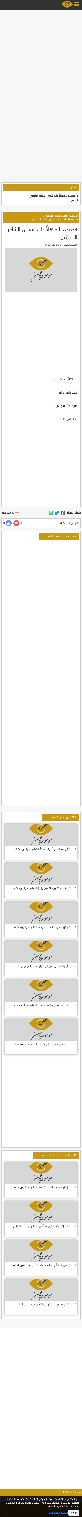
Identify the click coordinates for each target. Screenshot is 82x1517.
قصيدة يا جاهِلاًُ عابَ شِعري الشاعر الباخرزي (52, 196)
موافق (73, 1512)
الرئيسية (73, 216)
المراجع (71, 200)
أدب (65, 216)
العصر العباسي (53, 216)
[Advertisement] (41, 52)
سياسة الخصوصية (58, 1513)
